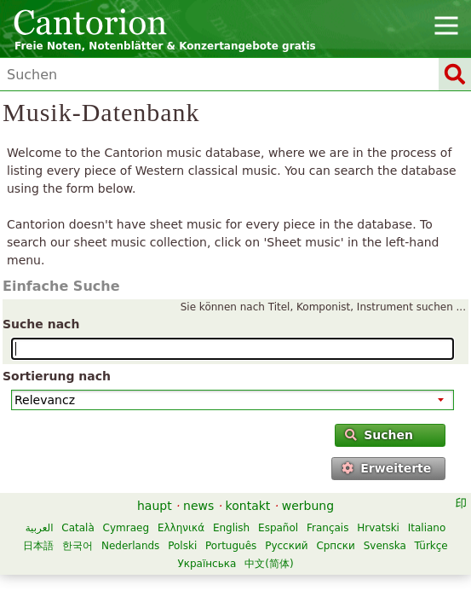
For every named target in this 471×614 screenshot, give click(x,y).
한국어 (77, 546)
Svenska (385, 546)
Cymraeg (126, 528)
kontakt (248, 506)
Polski (182, 546)
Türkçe (431, 546)
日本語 (38, 546)
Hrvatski (378, 528)
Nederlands (130, 546)
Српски (335, 546)
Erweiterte (386, 468)
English (231, 528)
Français (327, 528)
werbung (308, 506)
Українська (206, 564)
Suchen (379, 435)
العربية (40, 528)
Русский (286, 546)
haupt (154, 506)
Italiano (427, 528)
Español (278, 528)
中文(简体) (268, 564)
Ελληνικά (181, 528)
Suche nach (41, 324)
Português (230, 546)
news (198, 506)
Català (77, 528)
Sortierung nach (57, 376)
